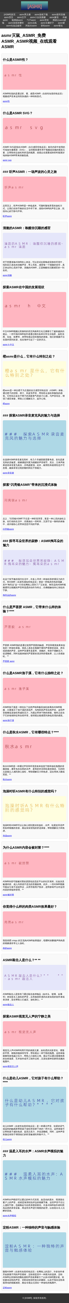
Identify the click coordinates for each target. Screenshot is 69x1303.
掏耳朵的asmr (9, 595)
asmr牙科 (44, 20)
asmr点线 (32, 23)
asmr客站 (58, 26)
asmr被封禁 (8, 895)
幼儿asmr (7, 1139)
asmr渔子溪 (8, 720)
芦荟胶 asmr (9, 661)
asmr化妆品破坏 (14, 26)
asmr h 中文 (8, 344)
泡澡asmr (7, 836)
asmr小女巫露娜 (38, 17)
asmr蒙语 (54, 17)
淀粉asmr (7, 1288)
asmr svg (7, 160)
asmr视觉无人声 (10, 1066)
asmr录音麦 (8, 473)
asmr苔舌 (8, 17)
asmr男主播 (25, 14)
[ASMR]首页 (9, 14)
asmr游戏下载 (41, 14)
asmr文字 (21, 17)
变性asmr (45, 26)
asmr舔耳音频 (58, 14)
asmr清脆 (7, 275)
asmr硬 (61, 23)
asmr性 (6, 101)
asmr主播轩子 (47, 23)
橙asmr (6, 403)
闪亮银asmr (8, 529)
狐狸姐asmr (17, 20)
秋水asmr (7, 779)
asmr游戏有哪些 (16, 23)
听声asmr (7, 216)
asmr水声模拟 (9, 1216)
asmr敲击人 (8, 1004)
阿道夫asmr (31, 26)
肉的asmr (7, 948)
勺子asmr (31, 20)
